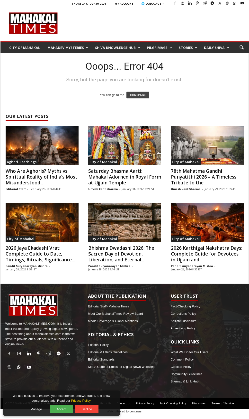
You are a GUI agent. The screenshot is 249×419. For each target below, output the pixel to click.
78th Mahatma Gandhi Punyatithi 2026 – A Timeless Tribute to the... (203, 177)
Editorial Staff (16, 189)
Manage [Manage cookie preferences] (37, 408)
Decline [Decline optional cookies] (87, 408)
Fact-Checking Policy (185, 306)
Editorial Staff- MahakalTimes (108, 306)
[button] (241, 47)
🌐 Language (152, 3)
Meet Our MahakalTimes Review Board (115, 313)
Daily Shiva (216, 47)
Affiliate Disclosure (184, 321)
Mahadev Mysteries (67, 47)
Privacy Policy (145, 403)
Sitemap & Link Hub (185, 381)
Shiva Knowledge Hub (117, 47)
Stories (188, 47)
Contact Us (124, 403)
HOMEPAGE (137, 95)
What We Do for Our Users (189, 352)
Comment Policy (182, 359)
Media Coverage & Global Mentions (113, 321)
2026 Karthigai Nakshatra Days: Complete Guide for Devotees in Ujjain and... (206, 254)
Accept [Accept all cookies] (62, 408)
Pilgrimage (159, 47)
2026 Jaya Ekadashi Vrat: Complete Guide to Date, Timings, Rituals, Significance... (40, 254)
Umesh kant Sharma (103, 189)
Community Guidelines (187, 374)
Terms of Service (223, 403)
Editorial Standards (101, 359)
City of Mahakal (24, 47)
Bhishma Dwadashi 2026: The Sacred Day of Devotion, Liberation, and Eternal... (121, 254)
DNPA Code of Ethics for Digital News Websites (121, 367)
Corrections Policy (183, 313)
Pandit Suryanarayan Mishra (27, 266)
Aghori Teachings (21, 162)
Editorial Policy (98, 345)
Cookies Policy (181, 367)
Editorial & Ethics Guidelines (108, 352)
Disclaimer (199, 403)
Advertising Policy (183, 328)
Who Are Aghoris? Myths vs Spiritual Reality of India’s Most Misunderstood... (41, 177)
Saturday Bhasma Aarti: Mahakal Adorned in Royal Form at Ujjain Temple (124, 177)
